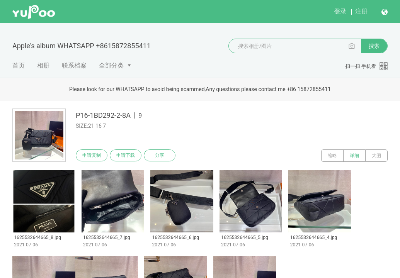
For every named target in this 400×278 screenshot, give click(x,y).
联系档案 (74, 65)
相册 (43, 65)
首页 (18, 65)
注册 (361, 11)
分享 (161, 155)
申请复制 (92, 155)
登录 (340, 11)
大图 (376, 155)
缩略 (332, 155)
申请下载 (126, 155)
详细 (354, 155)
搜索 (374, 46)
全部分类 (111, 65)
